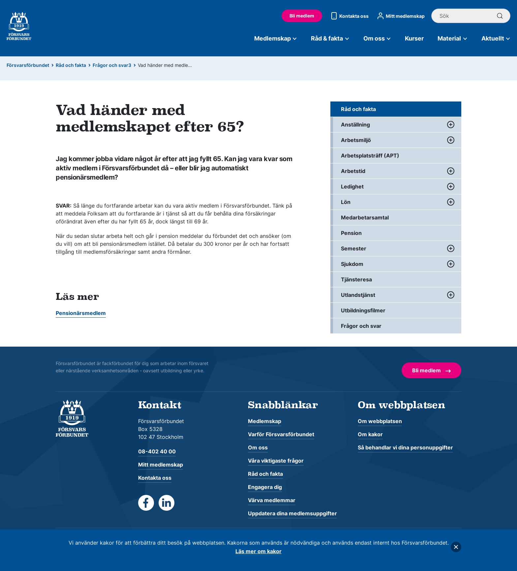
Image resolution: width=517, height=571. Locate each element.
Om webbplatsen (380, 421)
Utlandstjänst (358, 295)
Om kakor (370, 434)
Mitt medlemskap (400, 16)
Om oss (377, 38)
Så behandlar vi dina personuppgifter (405, 447)
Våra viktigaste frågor (276, 460)
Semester (353, 248)
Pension (351, 233)
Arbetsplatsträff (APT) (370, 155)
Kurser (414, 38)
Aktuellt (496, 38)
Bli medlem (301, 15)
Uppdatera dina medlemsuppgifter (292, 513)
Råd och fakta (71, 65)
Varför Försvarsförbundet (281, 434)
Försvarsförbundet (28, 65)
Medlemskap (275, 38)
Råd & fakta (330, 38)
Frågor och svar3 (112, 65)
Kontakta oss (349, 16)
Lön (345, 202)
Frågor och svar (361, 326)
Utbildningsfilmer (363, 310)
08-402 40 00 (157, 451)
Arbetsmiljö (356, 140)
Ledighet (352, 186)
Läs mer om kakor (258, 551)
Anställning (355, 124)
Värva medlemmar (271, 500)
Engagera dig (265, 487)
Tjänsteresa (356, 279)
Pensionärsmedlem (81, 313)
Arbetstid (353, 171)
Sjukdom (352, 264)
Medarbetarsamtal (365, 217)
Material (453, 38)
